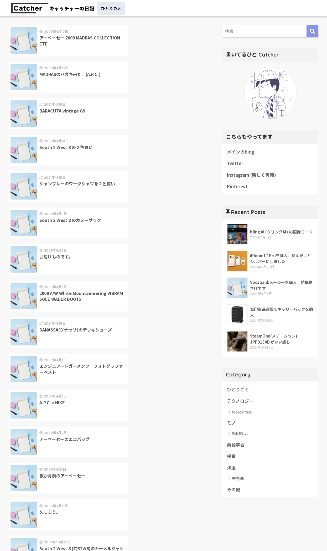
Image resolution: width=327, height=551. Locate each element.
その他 (233, 491)
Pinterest (237, 187)
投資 (231, 457)
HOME (163, 529)
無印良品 (240, 434)
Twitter (235, 163)
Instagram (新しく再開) (251, 175)
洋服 (231, 469)
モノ (231, 423)
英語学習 (236, 445)
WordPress (242, 412)
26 (107, 341)
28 (137, 341)
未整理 (238, 479)
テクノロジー (240, 402)
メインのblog (241, 152)
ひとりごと (238, 390)
